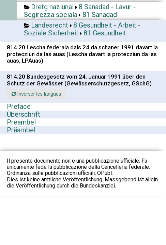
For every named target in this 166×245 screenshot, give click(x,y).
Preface (19, 106)
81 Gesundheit (105, 33)
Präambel (21, 130)
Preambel (21, 122)
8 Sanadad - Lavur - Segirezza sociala (80, 11)
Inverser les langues (36, 94)
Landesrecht (49, 25)
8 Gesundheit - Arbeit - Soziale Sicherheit (82, 29)
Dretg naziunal (52, 7)
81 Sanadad (99, 15)
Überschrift (23, 114)
